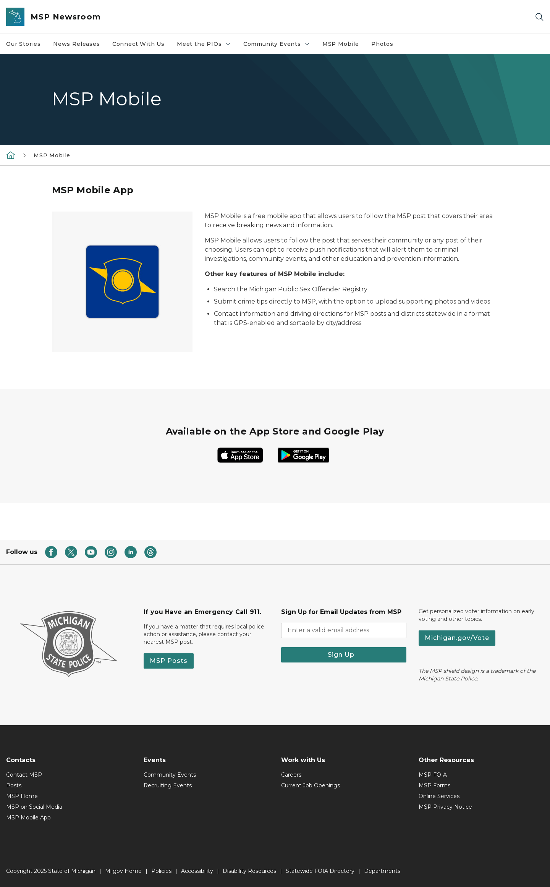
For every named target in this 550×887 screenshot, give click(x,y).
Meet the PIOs (206, 45)
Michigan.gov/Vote (457, 637)
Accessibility (197, 871)
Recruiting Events (168, 785)
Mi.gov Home (123, 871)
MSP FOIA (433, 774)
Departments (382, 871)
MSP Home (22, 796)
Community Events (279, 45)
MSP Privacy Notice (445, 806)
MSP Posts (169, 660)
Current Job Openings (310, 785)
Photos (382, 43)
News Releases (76, 43)
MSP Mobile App (28, 817)
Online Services (439, 796)
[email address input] (343, 630)
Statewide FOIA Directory (320, 871)
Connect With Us (138, 43)
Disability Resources (249, 871)
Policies (161, 871)
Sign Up (344, 654)
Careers (291, 774)
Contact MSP (24, 774)
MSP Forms (434, 785)
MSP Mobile (340, 43)
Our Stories (23, 43)
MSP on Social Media (34, 806)
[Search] (539, 17)
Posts (13, 785)
